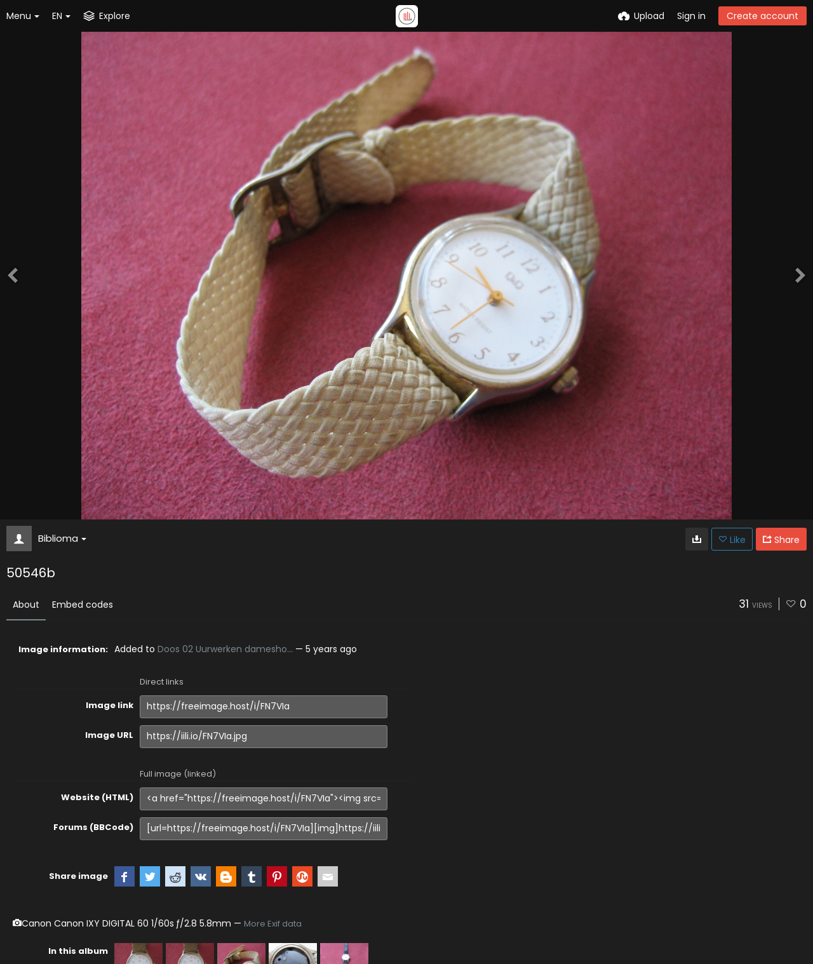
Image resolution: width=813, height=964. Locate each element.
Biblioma (62, 538)
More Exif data (273, 924)
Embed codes (82, 604)
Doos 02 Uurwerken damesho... (225, 649)
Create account (762, 16)
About (26, 604)
